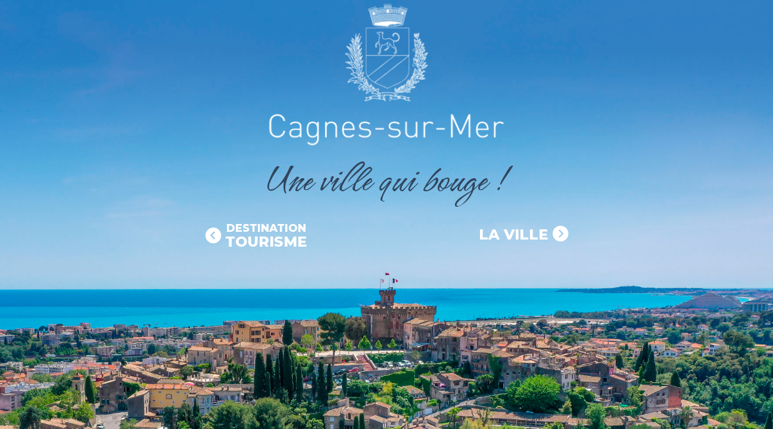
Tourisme (266, 236)
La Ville (513, 234)
